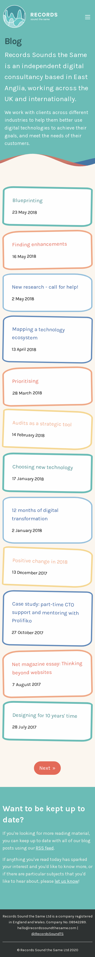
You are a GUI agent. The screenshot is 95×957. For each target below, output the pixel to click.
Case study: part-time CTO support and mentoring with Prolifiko (45, 612)
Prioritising (25, 381)
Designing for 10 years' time (44, 715)
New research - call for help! (45, 287)
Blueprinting (27, 200)
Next (44, 768)
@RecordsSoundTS (47, 934)
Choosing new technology (42, 466)
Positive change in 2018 (40, 561)
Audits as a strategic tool (42, 423)
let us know (66, 881)
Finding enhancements (39, 244)
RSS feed (45, 848)
